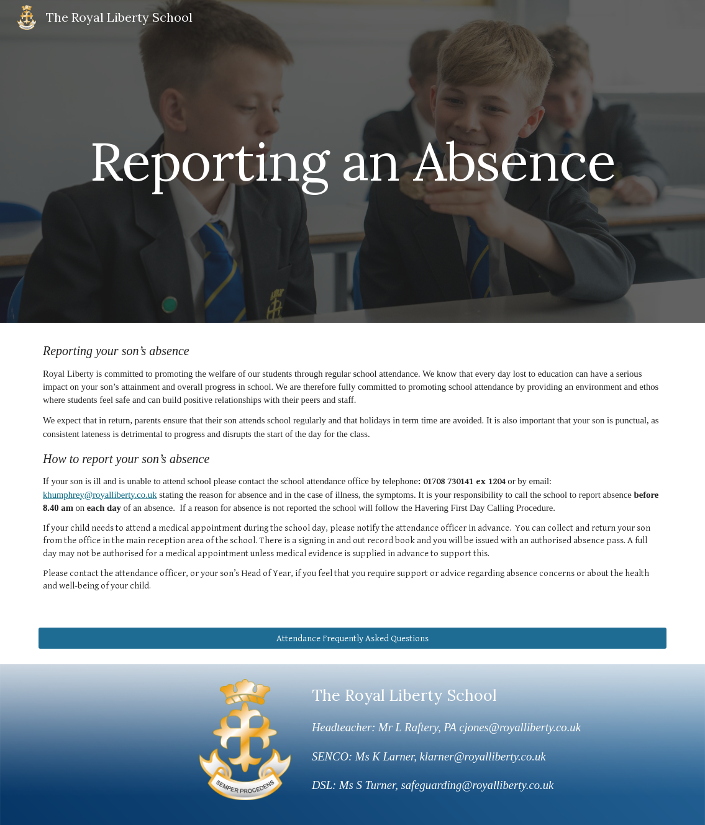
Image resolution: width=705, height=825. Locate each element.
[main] (352, 161)
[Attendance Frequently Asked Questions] (352, 638)
